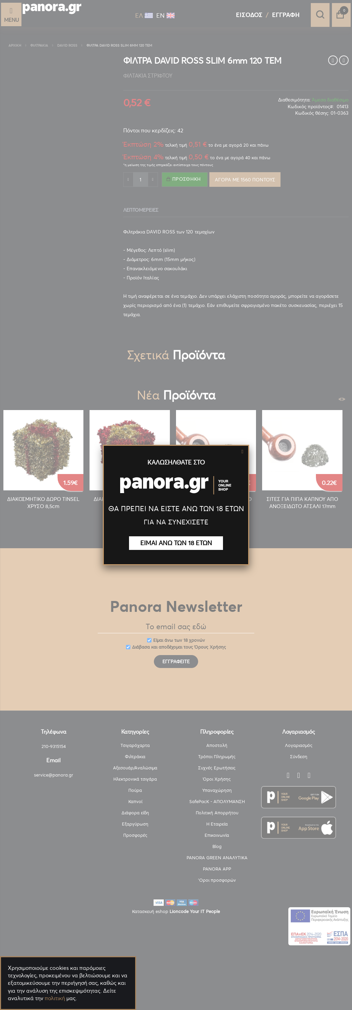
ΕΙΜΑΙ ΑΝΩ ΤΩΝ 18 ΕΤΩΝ (176, 543)
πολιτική (55, 998)
